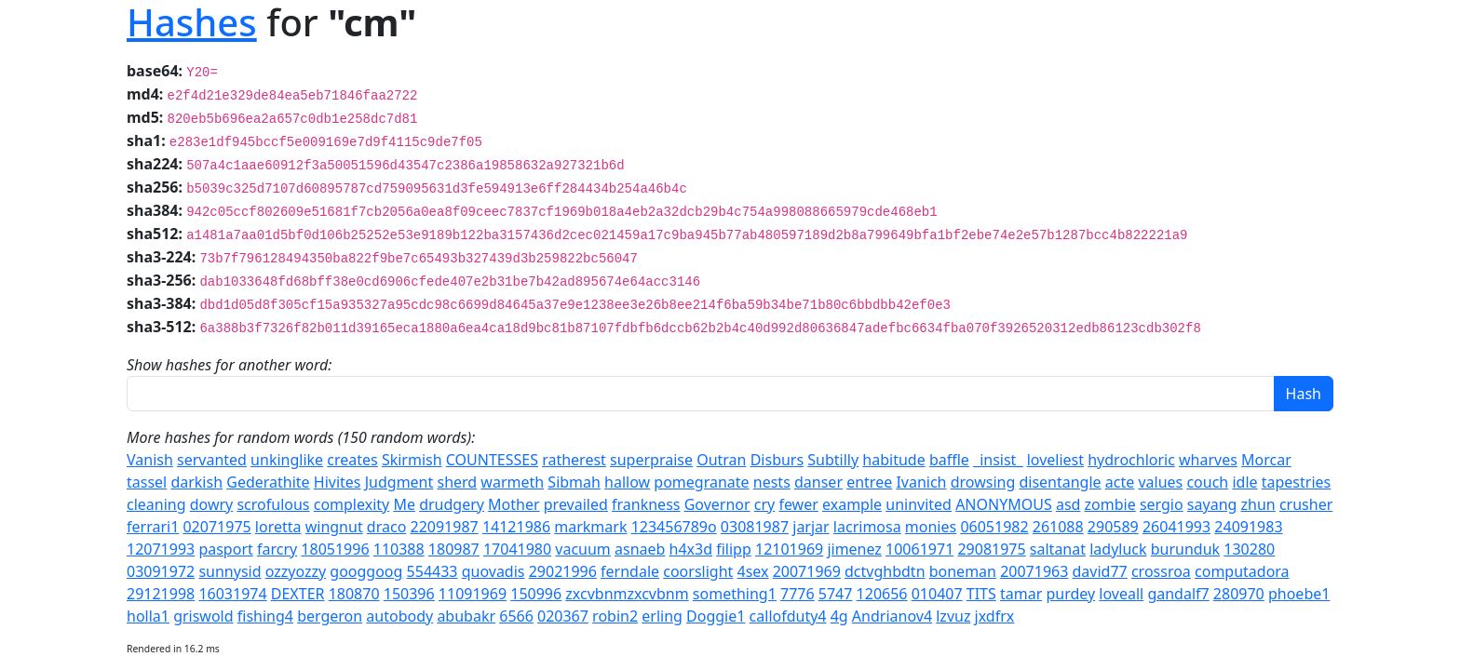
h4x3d (691, 549)
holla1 (148, 616)
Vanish (150, 459)
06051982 (994, 526)
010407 (937, 593)
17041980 (517, 549)
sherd (457, 482)
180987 (454, 549)
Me (404, 504)
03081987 (755, 526)
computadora (1242, 571)
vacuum (583, 549)
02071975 (216, 526)
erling (662, 616)
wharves (1208, 459)
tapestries (1296, 482)
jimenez (854, 549)
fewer (798, 504)
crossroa (1161, 571)
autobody (399, 616)
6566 (516, 616)
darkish (196, 482)
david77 (1100, 571)
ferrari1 (153, 526)
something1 (735, 593)
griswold (203, 616)
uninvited (918, 504)
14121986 (516, 526)
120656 (882, 593)
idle (1244, 482)
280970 (1238, 593)
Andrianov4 (892, 616)
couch (1207, 482)
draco (386, 526)
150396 (409, 593)
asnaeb (640, 549)
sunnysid (229, 571)
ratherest (574, 459)
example (852, 504)
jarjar (810, 526)
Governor (717, 504)
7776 (797, 593)
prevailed (576, 504)
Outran (721, 459)
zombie (1110, 504)
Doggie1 (715, 616)
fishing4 (265, 616)
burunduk (1185, 549)
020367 (562, 616)
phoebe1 (1299, 593)
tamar (1021, 593)
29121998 (161, 593)
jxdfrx (995, 616)
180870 (354, 593)
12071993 (161, 549)
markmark (590, 526)
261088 (1058, 526)
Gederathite (267, 482)
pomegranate (701, 482)
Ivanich (921, 482)
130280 (1249, 549)
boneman (962, 571)
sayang (1212, 504)
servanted (212, 459)
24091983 (1248, 526)
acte (1119, 482)
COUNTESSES (492, 459)
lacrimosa (867, 526)
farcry (277, 549)
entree (869, 482)
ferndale (630, 571)
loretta (278, 526)
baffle (949, 459)
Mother (514, 504)
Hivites (337, 482)
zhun (1258, 504)
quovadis (493, 571)
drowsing (983, 482)
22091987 (444, 526)
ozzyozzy (295, 571)
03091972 (161, 571)
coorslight (698, 571)
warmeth (512, 482)
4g (839, 616)
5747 (835, 593)
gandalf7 (1178, 593)
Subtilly (832, 459)
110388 (399, 549)
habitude (893, 459)
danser (818, 482)
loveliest (1055, 459)
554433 (432, 571)
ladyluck (1117, 549)
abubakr (466, 616)
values (1160, 482)
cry (764, 504)
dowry (212, 504)
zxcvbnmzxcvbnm (626, 593)
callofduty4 (788, 616)
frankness (646, 504)
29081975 (991, 549)
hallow (627, 482)
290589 (1113, 526)
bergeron (329, 616)
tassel (147, 482)
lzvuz (953, 616)
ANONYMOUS (1003, 504)
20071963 (1034, 571)
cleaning (156, 504)
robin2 (615, 616)
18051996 (335, 549)
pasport (225, 549)
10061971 (919, 549)
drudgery (451, 504)
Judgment (399, 482)
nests (772, 482)
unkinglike (286, 459)
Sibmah (574, 482)
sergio (1161, 504)
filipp (733, 549)
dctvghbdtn (885, 571)
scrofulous (273, 504)
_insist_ (997, 459)
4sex (752, 571)
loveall (1121, 593)
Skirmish (412, 459)
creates (352, 459)
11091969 (473, 593)
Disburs (777, 459)
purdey (1070, 593)
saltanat (1058, 549)
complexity (352, 504)
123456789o (674, 526)
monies (930, 526)
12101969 (789, 549)
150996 (535, 593)
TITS (981, 593)
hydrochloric (1131, 459)
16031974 (232, 593)
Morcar (1266, 459)
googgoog (366, 571)
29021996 (563, 571)
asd (1068, 504)
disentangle (1060, 482)
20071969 (807, 571)
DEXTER (298, 593)
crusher (1305, 504)
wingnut (334, 526)
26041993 (1176, 526)
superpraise (651, 459)
